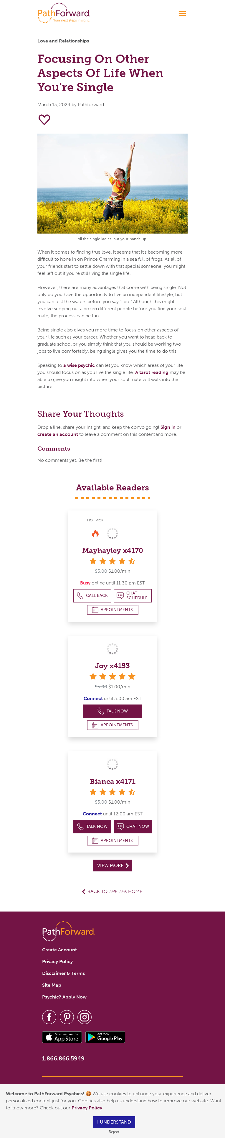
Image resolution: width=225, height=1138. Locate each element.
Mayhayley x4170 (112, 550)
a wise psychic (79, 365)
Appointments (112, 610)
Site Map (51, 985)
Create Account (59, 950)
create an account (57, 434)
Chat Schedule (132, 595)
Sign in (168, 427)
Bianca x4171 (112, 781)
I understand (114, 1122)
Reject (114, 1131)
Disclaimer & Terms (63, 973)
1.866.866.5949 (63, 1058)
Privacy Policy (87, 1108)
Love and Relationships (63, 41)
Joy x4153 (112, 665)
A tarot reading (151, 372)
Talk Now (112, 711)
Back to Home (114, 891)
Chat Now (133, 826)
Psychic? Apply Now (64, 997)
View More (113, 865)
